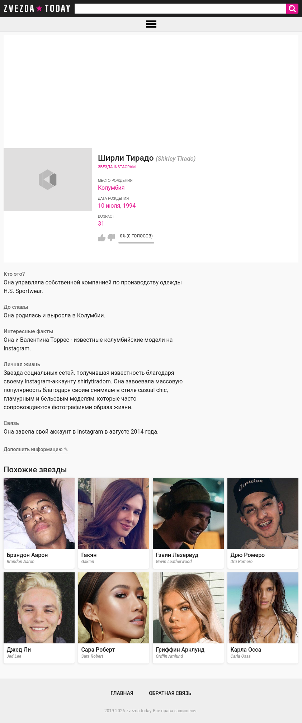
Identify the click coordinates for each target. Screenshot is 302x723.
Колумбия (111, 187)
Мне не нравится (111, 237)
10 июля (109, 205)
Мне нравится (101, 237)
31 (101, 223)
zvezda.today (138, 710)
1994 (129, 205)
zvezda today (37, 8)
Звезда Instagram (117, 167)
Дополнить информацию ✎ (36, 449)
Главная (121, 693)
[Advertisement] (151, 85)
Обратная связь (170, 693)
